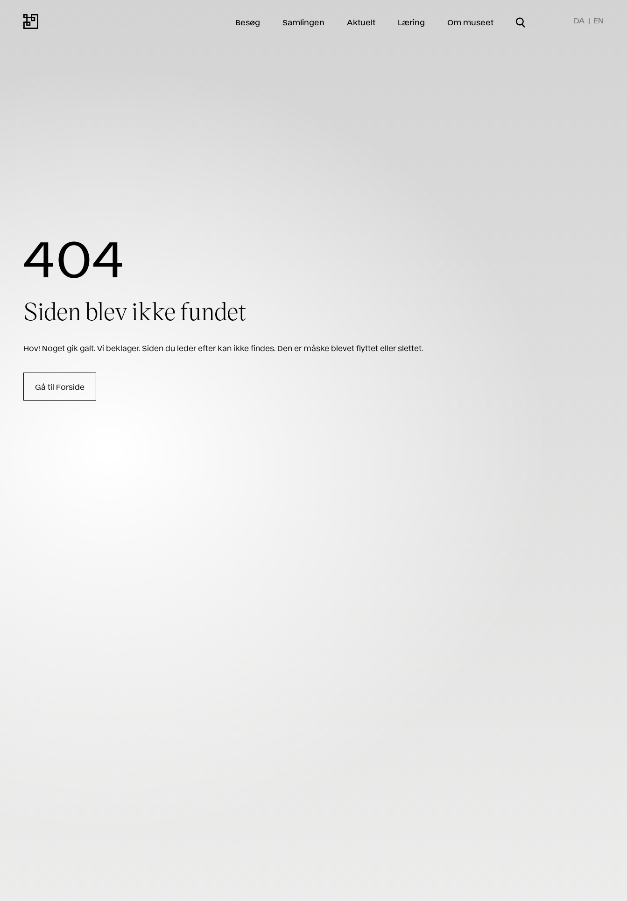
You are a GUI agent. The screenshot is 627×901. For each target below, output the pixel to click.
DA (579, 20)
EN (598, 20)
